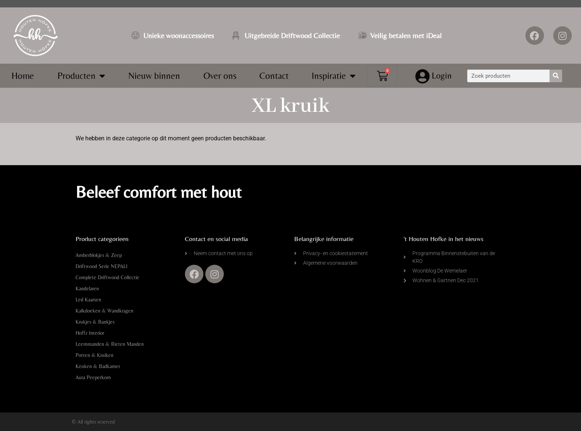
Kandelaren (87, 288)
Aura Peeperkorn (93, 377)
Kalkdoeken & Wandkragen (104, 311)
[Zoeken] (556, 76)
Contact (274, 75)
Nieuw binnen (154, 75)
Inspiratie (334, 75)
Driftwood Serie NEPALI (101, 266)
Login (442, 75)
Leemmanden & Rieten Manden (110, 344)
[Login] (422, 76)
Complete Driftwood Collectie (107, 277)
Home (22, 75)
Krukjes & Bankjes (95, 322)
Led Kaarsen (88, 300)
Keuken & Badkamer (98, 366)
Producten (81, 75)
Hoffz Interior (90, 333)
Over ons (219, 75)
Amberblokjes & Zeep (99, 255)
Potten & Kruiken (94, 355)
